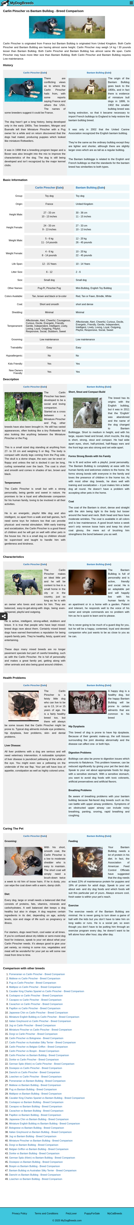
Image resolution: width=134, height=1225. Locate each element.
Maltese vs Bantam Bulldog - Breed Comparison (35, 1085)
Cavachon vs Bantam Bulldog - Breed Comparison (36, 1110)
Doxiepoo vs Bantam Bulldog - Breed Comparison (36, 1162)
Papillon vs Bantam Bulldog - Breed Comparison (35, 1115)
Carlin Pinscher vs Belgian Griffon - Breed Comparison (38, 1046)
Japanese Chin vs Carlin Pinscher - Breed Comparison (38, 1012)
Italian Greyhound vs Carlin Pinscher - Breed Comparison (40, 1021)
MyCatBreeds (114, 1213)
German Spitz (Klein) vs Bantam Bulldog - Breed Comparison (42, 1157)
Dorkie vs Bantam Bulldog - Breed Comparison (34, 1153)
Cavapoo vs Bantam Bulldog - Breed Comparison (35, 1106)
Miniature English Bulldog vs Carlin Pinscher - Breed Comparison (44, 1017)
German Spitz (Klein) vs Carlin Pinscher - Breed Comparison (41, 1064)
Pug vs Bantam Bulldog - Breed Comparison (33, 1089)
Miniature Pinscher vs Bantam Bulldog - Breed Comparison (41, 1140)
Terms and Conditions (46, 1213)
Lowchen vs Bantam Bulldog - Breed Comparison (35, 1179)
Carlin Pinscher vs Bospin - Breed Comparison (34, 1051)
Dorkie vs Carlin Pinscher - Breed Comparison (34, 1059)
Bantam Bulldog (95, 72)
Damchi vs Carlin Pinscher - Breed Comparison (34, 1072)
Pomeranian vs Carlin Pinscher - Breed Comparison (37, 974)
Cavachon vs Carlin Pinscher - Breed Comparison (36, 1004)
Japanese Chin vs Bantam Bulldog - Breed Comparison (39, 1119)
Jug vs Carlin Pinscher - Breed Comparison (32, 1025)
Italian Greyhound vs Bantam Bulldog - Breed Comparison (40, 1132)
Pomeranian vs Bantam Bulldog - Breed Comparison (37, 1081)
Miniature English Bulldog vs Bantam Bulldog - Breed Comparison (44, 1123)
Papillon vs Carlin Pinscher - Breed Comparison (34, 1008)
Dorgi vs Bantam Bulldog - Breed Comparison (33, 1145)
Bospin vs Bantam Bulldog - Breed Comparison (34, 1166)
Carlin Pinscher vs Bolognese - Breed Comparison (36, 1038)
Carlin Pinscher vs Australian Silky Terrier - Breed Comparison (42, 1042)
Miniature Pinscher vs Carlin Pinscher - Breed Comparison (40, 1029)
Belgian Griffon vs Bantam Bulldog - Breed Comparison (39, 1149)
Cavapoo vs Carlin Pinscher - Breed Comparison (35, 1000)
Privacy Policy (19, 1213)
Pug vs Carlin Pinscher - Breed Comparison (32, 982)
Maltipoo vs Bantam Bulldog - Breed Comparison (35, 1093)
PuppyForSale (92, 1213)
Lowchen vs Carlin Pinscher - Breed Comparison (35, 1076)
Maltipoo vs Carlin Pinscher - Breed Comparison (35, 987)
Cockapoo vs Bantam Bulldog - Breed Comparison (36, 1102)
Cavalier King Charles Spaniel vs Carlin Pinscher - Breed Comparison (46, 991)
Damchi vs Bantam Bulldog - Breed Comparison (35, 1174)
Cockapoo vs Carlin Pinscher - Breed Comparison (36, 995)
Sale (43, 72)
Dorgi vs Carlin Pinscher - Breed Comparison (33, 1034)
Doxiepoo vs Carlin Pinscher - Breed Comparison (35, 1068)
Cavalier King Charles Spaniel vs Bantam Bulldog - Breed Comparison (47, 1098)
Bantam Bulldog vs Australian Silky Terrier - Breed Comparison (42, 1170)
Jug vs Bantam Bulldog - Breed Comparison (32, 1136)
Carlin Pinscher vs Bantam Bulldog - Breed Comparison (39, 1055)
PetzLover (71, 1213)
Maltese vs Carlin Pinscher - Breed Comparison (34, 978)
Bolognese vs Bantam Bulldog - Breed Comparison (36, 1128)
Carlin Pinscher (31, 72)
